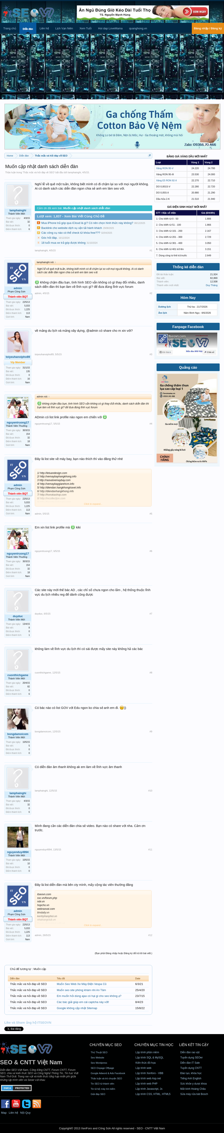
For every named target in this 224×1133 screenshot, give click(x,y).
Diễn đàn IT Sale (190, 1062)
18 (28, 441)
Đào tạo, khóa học (191, 1073)
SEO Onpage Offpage (102, 1068)
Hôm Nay (188, 298)
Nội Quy (25, 1112)
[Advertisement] (112, 66)
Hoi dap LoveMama (110, 28)
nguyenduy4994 (17, 852)
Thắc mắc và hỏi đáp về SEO (38, 172)
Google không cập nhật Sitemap (77, 1008)
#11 (150, 849)
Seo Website (97, 1057)
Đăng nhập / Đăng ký (208, 28)
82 (28, 686)
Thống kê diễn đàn (188, 267)
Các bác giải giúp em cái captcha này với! (83, 1002)
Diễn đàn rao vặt (190, 1052)
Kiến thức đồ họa (145, 1062)
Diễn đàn (28, 29)
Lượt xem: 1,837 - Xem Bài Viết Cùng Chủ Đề (70, 216)
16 (28, 379)
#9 (151, 731)
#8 (151, 672)
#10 (150, 790)
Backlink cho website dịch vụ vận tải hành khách (71, 228)
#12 (150, 935)
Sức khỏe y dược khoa (193, 1083)
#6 (151, 551)
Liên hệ (44, 28)
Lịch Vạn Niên (64, 28)
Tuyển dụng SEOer (191, 1057)
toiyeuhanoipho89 (44, 354)
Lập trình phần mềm (147, 1052)
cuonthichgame (17, 675)
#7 (151, 613)
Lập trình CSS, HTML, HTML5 (153, 1094)
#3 (151, 354)
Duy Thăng (211, 285)
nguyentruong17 (18, 422)
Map (4, 1112)
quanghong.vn (138, 28)
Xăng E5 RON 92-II (166, 180)
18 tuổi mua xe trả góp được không (63, 242)
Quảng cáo (188, 367)
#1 (151, 250)
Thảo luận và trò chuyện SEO (106, 1078)
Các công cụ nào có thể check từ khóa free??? (70, 232)
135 (28, 371)
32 (28, 222)
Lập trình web (143, 1068)
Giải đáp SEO (98, 1094)
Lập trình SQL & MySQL (149, 1057)
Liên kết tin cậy (194, 1045)
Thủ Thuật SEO (99, 1052)
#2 (151, 293)
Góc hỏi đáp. (49, 237)
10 (28, 863)
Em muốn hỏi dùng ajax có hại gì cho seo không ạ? (89, 996)
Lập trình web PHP (146, 1083)
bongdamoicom (17, 734)
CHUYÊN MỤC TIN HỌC (153, 1045)
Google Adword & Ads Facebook (108, 1073)
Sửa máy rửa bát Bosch (194, 1094)
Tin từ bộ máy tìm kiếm (103, 1089)
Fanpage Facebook (188, 327)
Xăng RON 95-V (164, 168)
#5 (151, 513)
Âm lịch (162, 313)
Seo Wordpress (99, 1062)
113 (28, 313)
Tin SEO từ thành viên (102, 1083)
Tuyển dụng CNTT (191, 1068)
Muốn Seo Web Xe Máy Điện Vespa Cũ (81, 984)
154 (28, 434)
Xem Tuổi (85, 28)
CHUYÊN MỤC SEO (106, 1045)
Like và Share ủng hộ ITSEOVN (27, 1022)
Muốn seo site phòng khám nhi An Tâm (81, 990)
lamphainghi (74, 172)
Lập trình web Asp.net (148, 1078)
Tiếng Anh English (190, 1078)
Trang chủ (9, 28)
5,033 (27, 306)
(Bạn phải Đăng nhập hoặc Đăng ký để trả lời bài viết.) (123, 953)
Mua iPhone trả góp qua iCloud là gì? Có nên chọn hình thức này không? (87, 223)
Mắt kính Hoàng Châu (193, 1088)
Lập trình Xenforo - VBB (149, 1073)
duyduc (18, 616)
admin (18, 288)
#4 (151, 423)
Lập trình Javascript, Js (148, 1088)
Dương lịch (164, 306)
